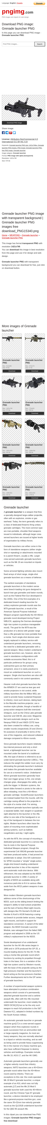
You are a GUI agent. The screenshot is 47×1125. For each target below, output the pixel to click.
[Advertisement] (23, 71)
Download (12, 371)
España (19, 3)
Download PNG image (14, 123)
